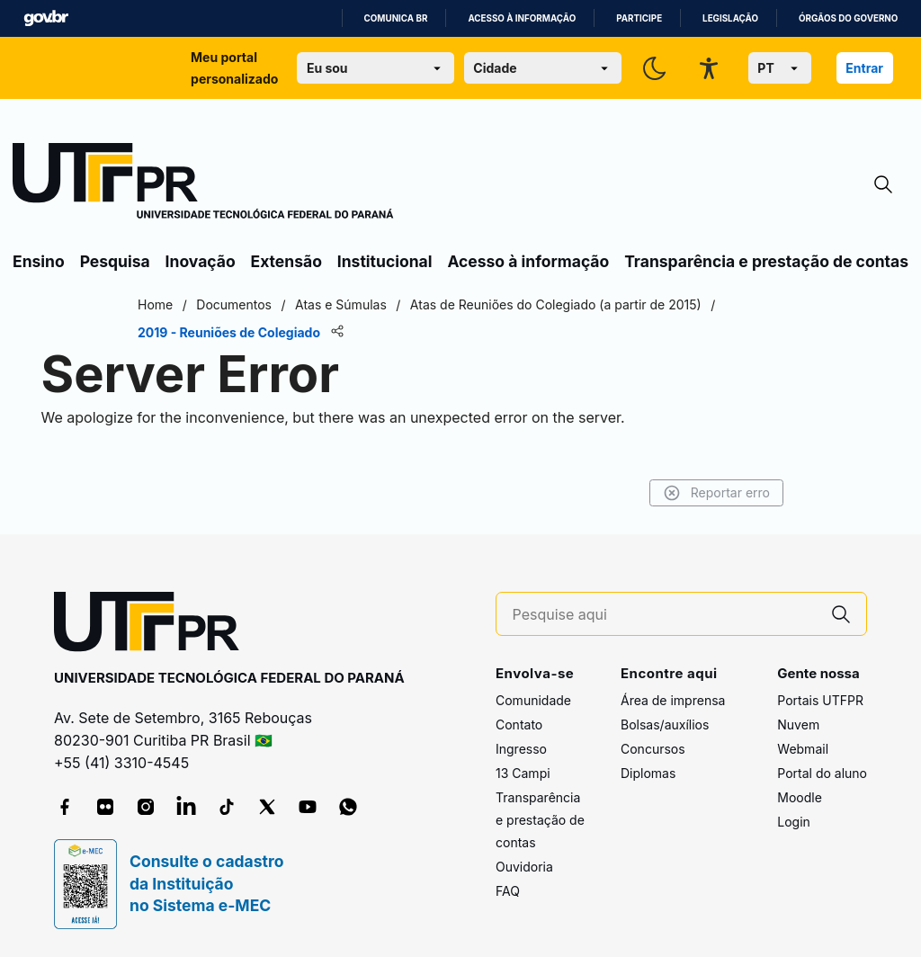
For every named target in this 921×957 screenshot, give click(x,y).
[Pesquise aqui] (665, 614)
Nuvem (798, 724)
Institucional (385, 261)
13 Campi (523, 773)
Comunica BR (396, 18)
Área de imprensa (673, 700)
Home (155, 304)
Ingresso (521, 748)
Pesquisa (115, 261)
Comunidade (533, 700)
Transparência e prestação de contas (766, 261)
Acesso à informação (522, 18)
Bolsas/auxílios (665, 724)
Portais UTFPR (820, 700)
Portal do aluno (822, 773)
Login (793, 821)
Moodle (799, 797)
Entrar (864, 68)
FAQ (508, 891)
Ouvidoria (524, 866)
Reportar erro (716, 493)
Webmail (802, 748)
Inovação (200, 261)
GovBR (45, 18)
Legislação (730, 18)
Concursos (653, 748)
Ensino (39, 261)
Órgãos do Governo (848, 18)
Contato (519, 724)
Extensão (286, 261)
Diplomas (648, 773)
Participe (639, 18)
